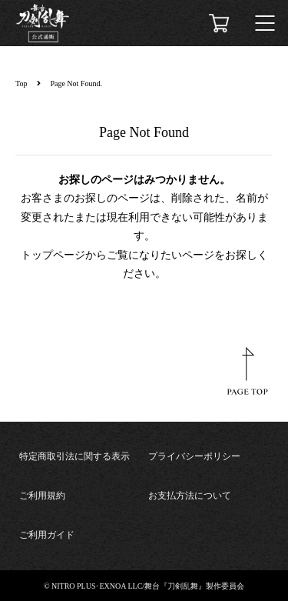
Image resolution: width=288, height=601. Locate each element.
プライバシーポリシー (194, 456)
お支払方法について (189, 495)
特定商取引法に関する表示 (74, 456)
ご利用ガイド (46, 534)
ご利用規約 (42, 495)
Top (21, 83)
